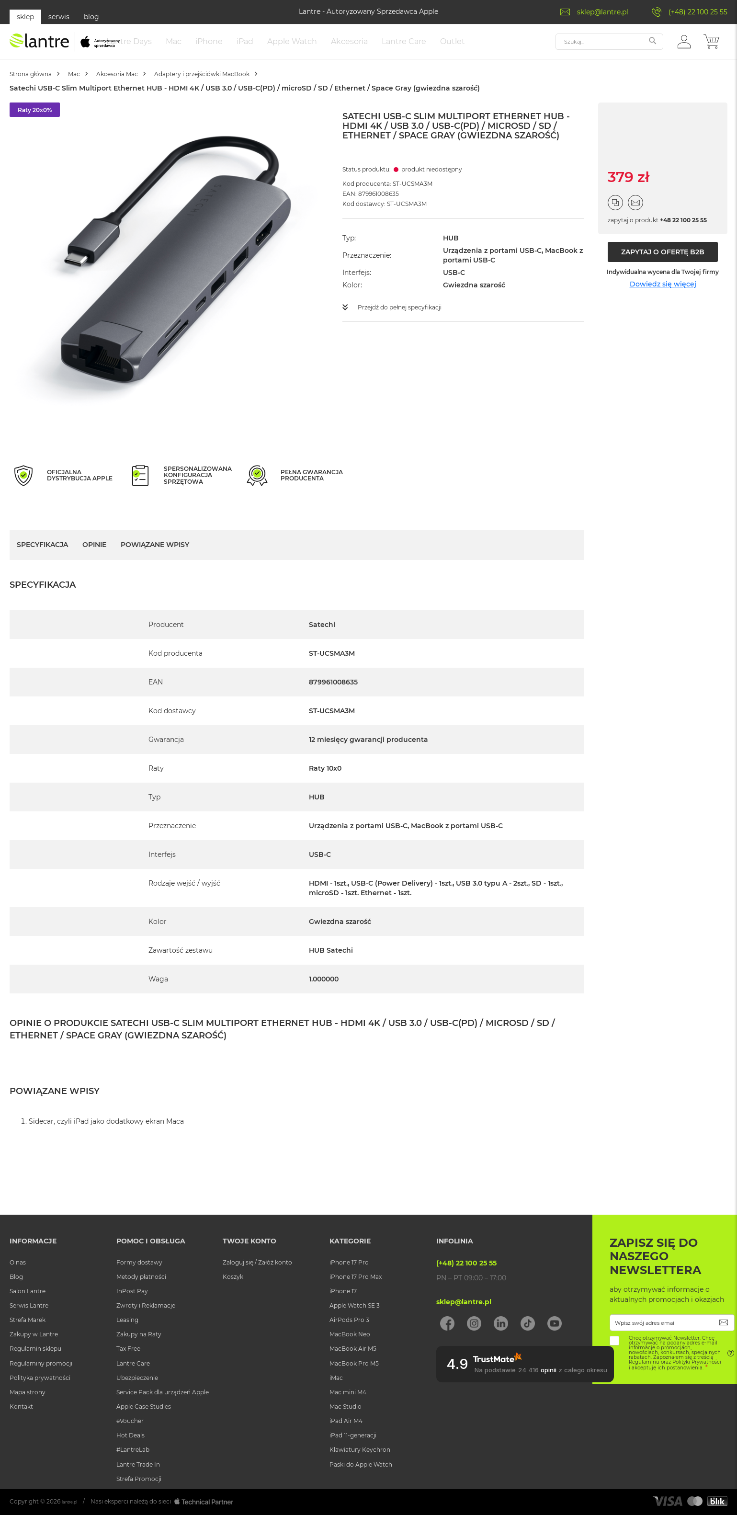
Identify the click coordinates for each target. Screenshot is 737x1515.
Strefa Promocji (138, 1478)
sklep (25, 16)
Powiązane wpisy (155, 554)
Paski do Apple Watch (360, 1464)
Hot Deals (130, 1435)
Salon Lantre (27, 1291)
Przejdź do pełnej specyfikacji (407, 316)
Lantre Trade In (138, 1464)
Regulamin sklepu (35, 1348)
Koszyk (233, 1276)
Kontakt (21, 1406)
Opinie (94, 554)
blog (91, 16)
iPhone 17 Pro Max (355, 1276)
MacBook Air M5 (352, 1348)
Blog (16, 1276)
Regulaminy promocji (41, 1363)
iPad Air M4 (346, 1420)
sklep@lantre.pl (602, 12)
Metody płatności (141, 1276)
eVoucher (130, 1420)
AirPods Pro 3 (349, 1319)
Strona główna (38, 83)
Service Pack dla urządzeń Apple (162, 1392)
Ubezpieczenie (137, 1377)
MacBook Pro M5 (354, 1363)
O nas (18, 1262)
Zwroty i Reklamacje (145, 1305)
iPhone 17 (343, 1291)
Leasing (127, 1319)
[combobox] (609, 46)
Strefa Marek (27, 1319)
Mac (94, 83)
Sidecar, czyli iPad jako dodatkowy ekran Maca (106, 1131)
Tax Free (128, 1348)
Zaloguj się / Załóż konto (257, 1262)
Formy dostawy (139, 1262)
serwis (58, 16)
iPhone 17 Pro (349, 1262)
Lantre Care (133, 1363)
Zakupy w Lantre (34, 1334)
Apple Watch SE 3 (354, 1305)
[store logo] (65, 46)
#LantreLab (132, 1449)
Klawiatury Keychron (359, 1449)
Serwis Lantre (29, 1305)
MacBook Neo (349, 1334)
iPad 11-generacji (352, 1435)
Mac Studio (345, 1406)
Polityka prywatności (40, 1377)
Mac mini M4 (347, 1392)
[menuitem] (167, 46)
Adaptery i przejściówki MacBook (252, 83)
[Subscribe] (724, 1322)
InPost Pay (132, 1291)
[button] (684, 46)
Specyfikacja (42, 554)
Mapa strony (27, 1392)
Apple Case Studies (143, 1406)
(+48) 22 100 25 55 (698, 12)
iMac (336, 1377)
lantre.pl (73, 1501)
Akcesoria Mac (149, 83)
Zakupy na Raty (138, 1334)
